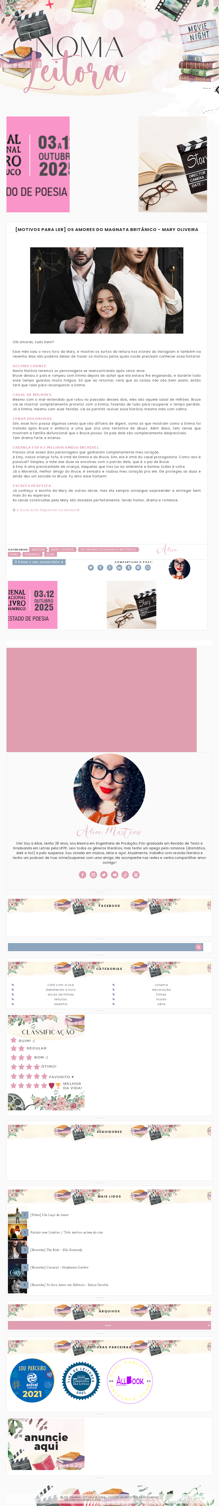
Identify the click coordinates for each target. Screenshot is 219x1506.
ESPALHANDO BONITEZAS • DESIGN (128, 1500)
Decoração (161, 990)
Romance (32, 554)
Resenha (60, 1004)
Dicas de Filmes (61, 994)
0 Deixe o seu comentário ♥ (39, 562)
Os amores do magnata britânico (108, 549)
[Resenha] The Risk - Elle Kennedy (56, 1250)
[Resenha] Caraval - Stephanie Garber (59, 1267)
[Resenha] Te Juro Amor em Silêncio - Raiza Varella (69, 1285)
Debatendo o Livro (61, 990)
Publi (14, 554)
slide (51, 554)
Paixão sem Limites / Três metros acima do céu (66, 1232)
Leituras (60, 999)
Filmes (161, 994)
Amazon (38, 549)
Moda (161, 999)
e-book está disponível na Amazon (47, 510)
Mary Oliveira (62, 549)
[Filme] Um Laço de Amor (49, 1215)
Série (161, 1004)
